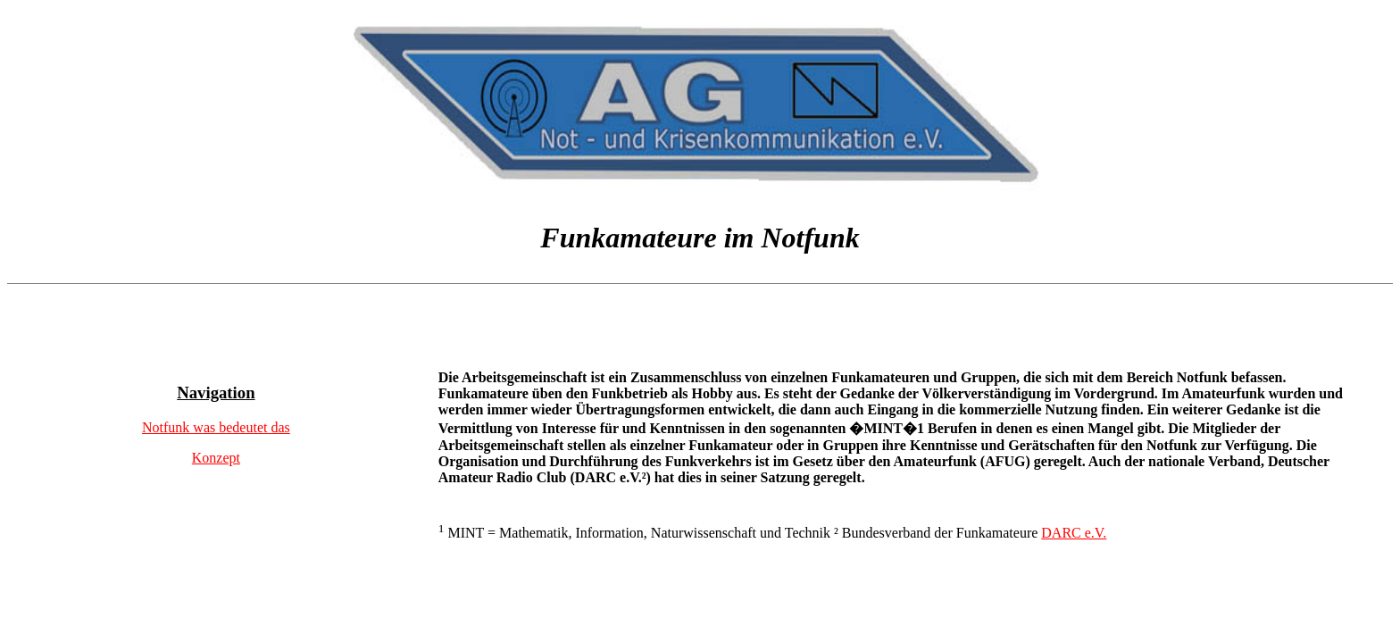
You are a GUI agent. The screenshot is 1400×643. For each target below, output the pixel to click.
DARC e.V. (1073, 532)
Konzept (216, 457)
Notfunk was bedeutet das (216, 427)
